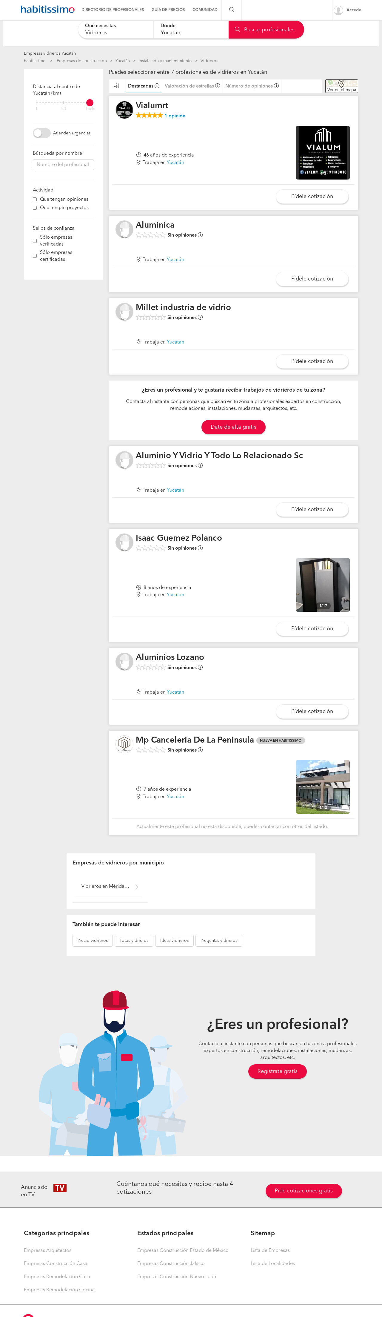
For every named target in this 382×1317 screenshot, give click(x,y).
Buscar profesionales (265, 30)
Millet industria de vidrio (183, 308)
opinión (174, 116)
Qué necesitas (100, 26)
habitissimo (35, 61)
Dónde (168, 26)
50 (63, 109)
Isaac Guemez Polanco (179, 538)
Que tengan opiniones (64, 199)
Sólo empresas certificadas (56, 256)
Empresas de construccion (82, 61)
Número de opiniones (249, 86)
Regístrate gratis (278, 1071)
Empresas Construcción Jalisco (171, 1263)
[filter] (63, 102)
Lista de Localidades (273, 1263)
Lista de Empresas (270, 1250)
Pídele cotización (312, 196)
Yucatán (122, 61)
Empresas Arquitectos (47, 1250)
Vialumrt (152, 106)
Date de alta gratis (233, 427)
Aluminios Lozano (170, 658)
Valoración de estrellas (189, 86)
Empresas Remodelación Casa (57, 1277)
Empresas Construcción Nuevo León (176, 1277)
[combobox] (115, 29)
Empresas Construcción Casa (55, 1263)
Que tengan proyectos (64, 208)
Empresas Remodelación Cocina (59, 1290)
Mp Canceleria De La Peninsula (195, 740)
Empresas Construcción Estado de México (183, 1250)
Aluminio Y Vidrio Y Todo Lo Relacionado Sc (219, 456)
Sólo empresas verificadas (56, 241)
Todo (90, 109)
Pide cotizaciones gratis (304, 1191)
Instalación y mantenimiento (165, 61)
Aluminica (155, 225)
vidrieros (93, 941)
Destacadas (140, 86)
